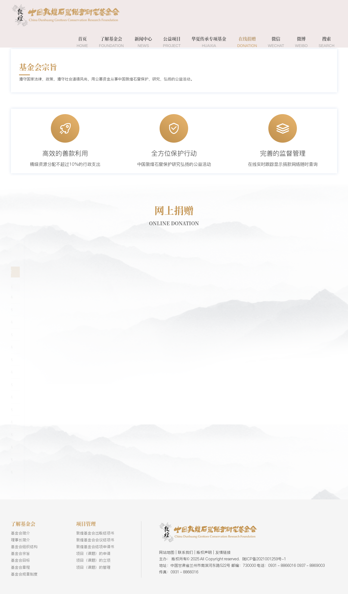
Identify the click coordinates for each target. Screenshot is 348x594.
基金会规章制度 (24, 574)
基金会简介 (20, 533)
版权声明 (204, 552)
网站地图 (166, 552)
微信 (276, 42)
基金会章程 (20, 567)
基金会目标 (20, 560)
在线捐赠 (247, 42)
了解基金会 (111, 42)
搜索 (326, 42)
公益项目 (172, 42)
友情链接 (223, 552)
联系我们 (185, 552)
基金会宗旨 (20, 553)
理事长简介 (20, 540)
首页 (82, 42)
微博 (301, 42)
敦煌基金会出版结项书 (95, 533)
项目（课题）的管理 (93, 567)
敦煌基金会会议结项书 (95, 540)
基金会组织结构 (24, 546)
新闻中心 (143, 42)
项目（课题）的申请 (93, 553)
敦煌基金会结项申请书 (95, 546)
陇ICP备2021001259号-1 (264, 559)
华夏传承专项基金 (208, 42)
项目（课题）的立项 (93, 560)
